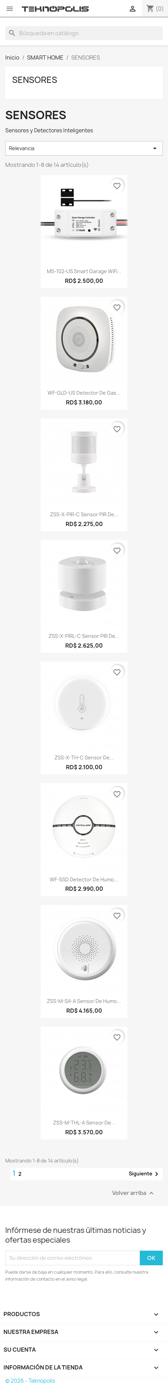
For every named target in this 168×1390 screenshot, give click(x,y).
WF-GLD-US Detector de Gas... (84, 392)
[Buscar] (84, 33)
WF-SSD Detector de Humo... (84, 879)
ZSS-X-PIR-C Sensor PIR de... (84, 514)
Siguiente (145, 1174)
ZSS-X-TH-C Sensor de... (84, 757)
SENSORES (34, 80)
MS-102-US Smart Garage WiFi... (84, 271)
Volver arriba (134, 1193)
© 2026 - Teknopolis (30, 1380)
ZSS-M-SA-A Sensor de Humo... (84, 1001)
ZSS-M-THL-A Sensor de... (84, 1122)
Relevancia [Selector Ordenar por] (84, 148)
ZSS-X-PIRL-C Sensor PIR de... (84, 636)
